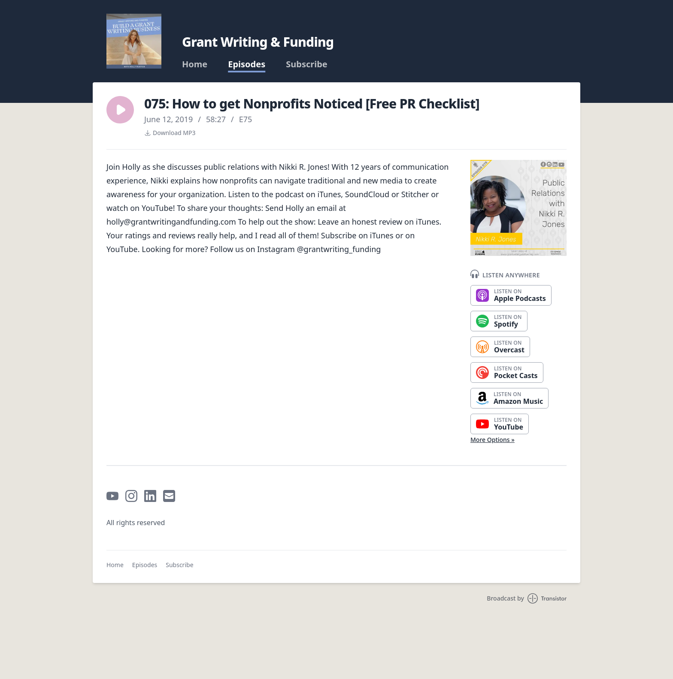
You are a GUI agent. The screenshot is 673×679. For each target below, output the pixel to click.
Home (194, 64)
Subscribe (306, 64)
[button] (120, 109)
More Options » (492, 440)
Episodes (246, 64)
